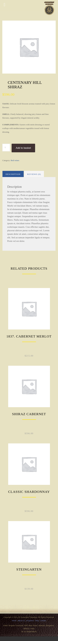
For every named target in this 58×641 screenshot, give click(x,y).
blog (37, 621)
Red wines (15, 160)
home (14, 621)
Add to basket (23, 148)
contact (43, 621)
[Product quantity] (6, 147)
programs (30, 621)
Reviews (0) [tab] (34, 174)
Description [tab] (13, 174)
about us (21, 621)
